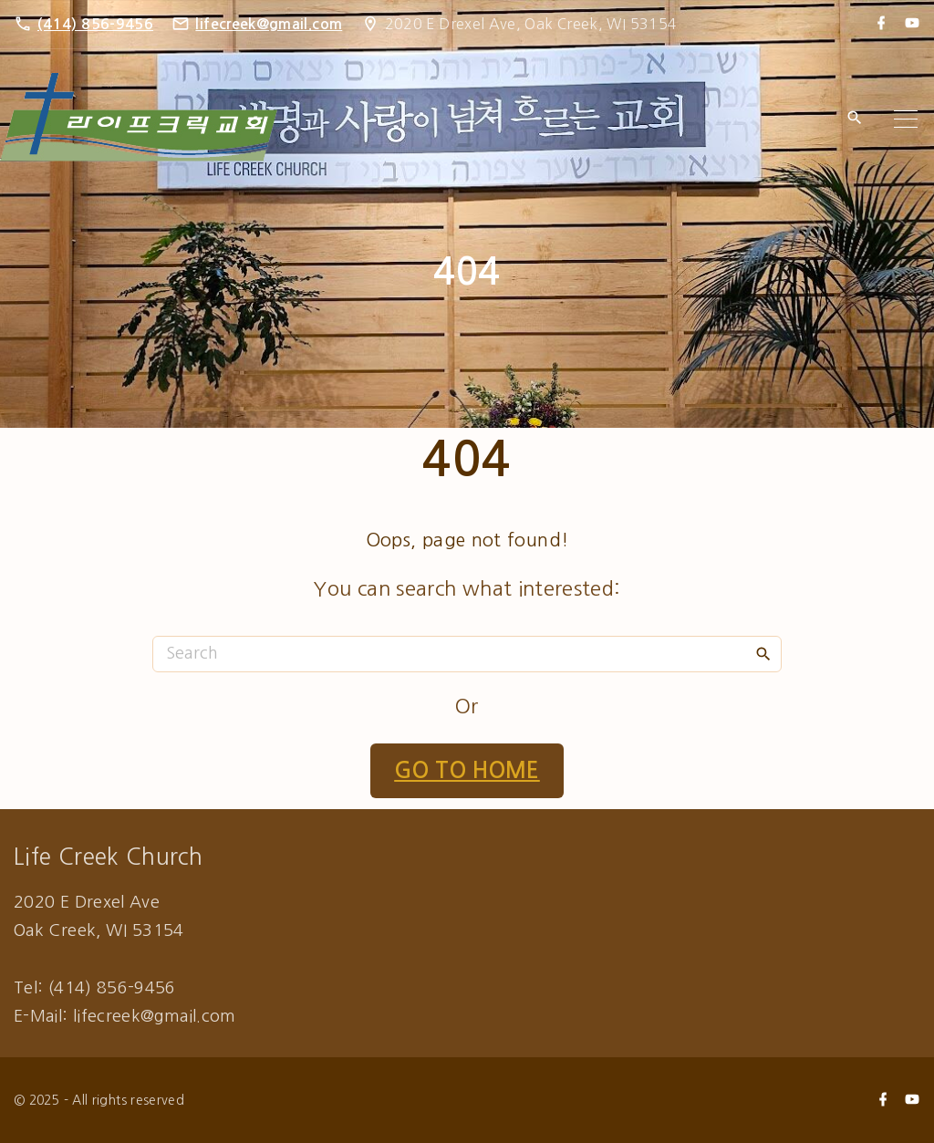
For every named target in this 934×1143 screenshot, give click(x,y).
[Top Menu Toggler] (906, 119)
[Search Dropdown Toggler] (854, 119)
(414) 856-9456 (95, 24)
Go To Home (467, 771)
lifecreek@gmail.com (268, 24)
